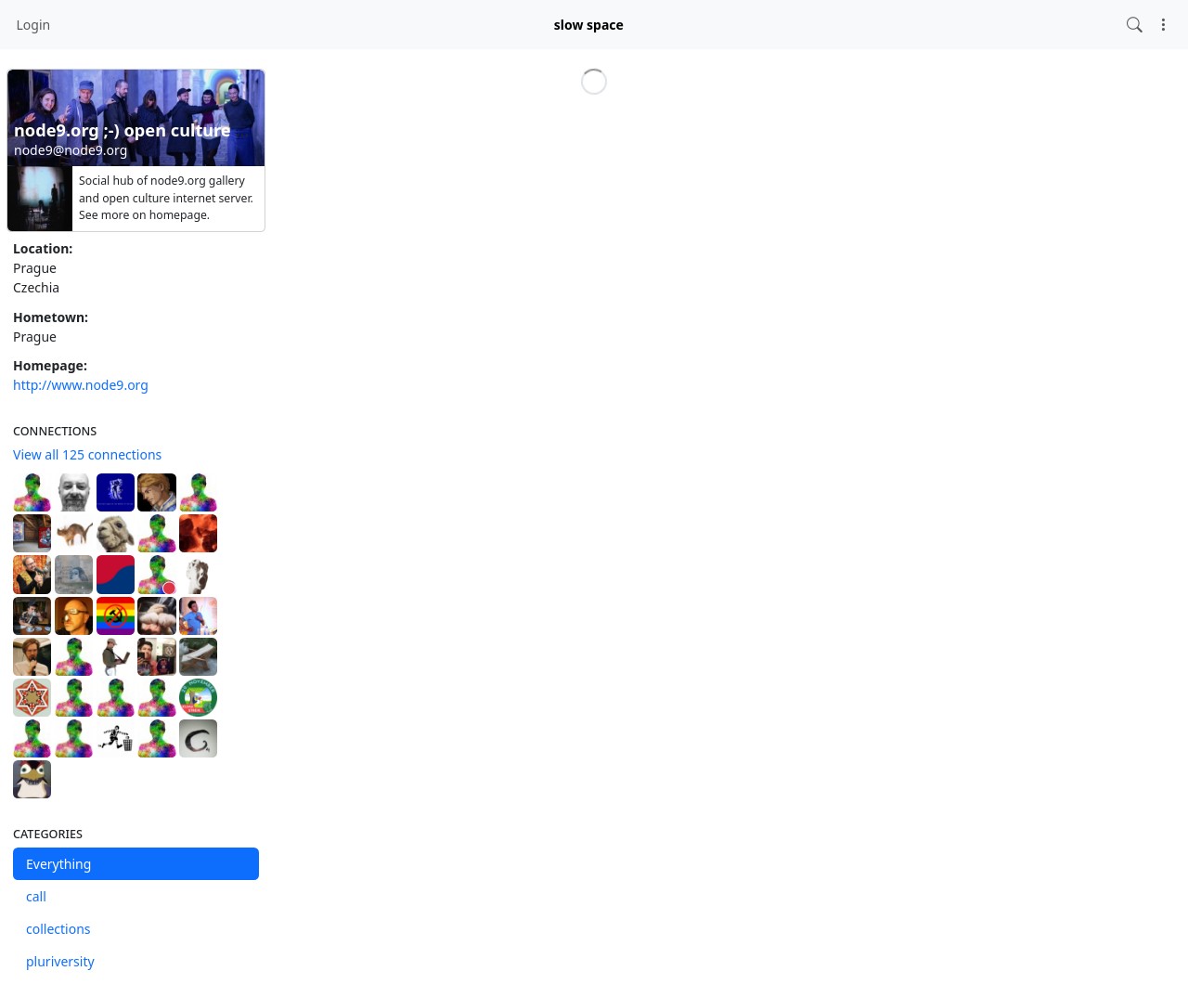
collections (58, 929)
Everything (58, 864)
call (36, 896)
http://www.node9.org (80, 385)
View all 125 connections (87, 454)
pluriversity (60, 961)
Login (34, 24)
